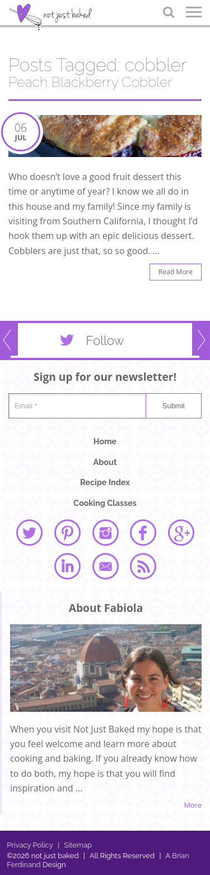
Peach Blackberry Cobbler (90, 82)
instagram (105, 532)
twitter (29, 532)
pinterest (67, 532)
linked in (67, 566)
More (193, 805)
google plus (181, 532)
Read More (175, 272)
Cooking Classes (105, 503)
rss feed (143, 566)
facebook (143, 532)
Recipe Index (105, 482)
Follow (89, 343)
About (105, 462)
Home (105, 441)
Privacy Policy (30, 845)
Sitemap (75, 845)
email (105, 566)
